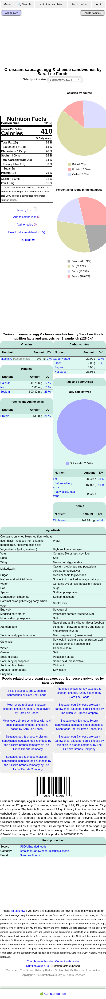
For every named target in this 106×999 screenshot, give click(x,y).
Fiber (57, 363)
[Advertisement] (53, 41)
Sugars (58, 367)
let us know (18, 910)
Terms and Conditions (19, 970)
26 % (47, 391)
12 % (47, 383)
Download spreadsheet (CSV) (26, 232)
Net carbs (60, 371)
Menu (7, 4)
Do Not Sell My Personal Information (77, 970)
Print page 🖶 (27, 239)
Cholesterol (60, 520)
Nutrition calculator (51, 4)
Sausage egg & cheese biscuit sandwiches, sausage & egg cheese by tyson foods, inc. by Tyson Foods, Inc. (79, 724)
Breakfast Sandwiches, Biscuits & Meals (44, 850)
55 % (101, 485)
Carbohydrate (61, 358)
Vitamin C (6, 358)
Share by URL (26, 210)
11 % (100, 358)
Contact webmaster (67, 961)
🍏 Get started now (53, 994)
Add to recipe (25, 224)
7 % (100, 363)
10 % (47, 387)
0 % (49, 358)
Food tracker (79, 4)
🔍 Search (24, 4)
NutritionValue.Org (37, 965)
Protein (4, 415)
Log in (98, 4)
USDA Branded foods (33, 846)
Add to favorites (92, 13)
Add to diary (11, 13)
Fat (55, 478)
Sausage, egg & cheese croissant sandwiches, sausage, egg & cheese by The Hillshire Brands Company (79, 708)
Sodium (5, 391)
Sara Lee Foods (30, 855)
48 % (100, 520)
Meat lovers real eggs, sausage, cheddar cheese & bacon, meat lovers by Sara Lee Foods (26, 708)
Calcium (5, 383)
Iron (2, 387)
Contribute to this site (40, 961)
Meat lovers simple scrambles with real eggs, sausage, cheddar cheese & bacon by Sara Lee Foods (27, 724)
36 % (101, 478)
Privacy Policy (44, 970)
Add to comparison (24, 216)
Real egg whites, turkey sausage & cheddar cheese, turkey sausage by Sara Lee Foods (79, 693)
